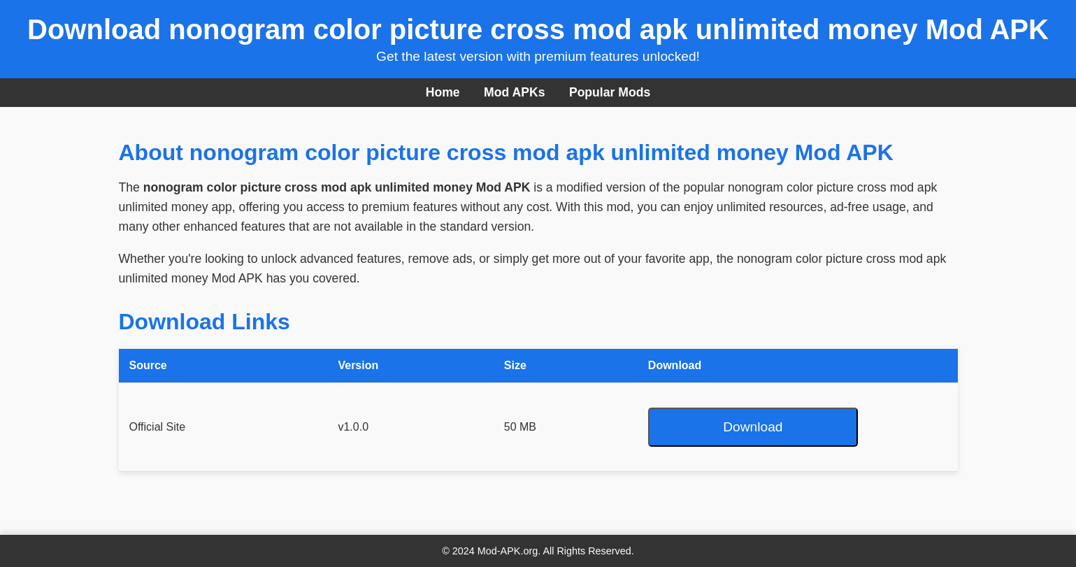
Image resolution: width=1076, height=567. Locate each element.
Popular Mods (609, 92)
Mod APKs (514, 92)
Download (752, 426)
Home (443, 92)
